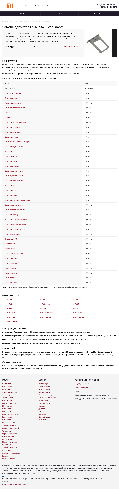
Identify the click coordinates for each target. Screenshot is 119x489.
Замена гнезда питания (14, 147)
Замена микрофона (12, 156)
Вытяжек (5, 456)
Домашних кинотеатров (11, 453)
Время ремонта (44, 389)
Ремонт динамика (11, 258)
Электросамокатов (9, 425)
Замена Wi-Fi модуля (13, 93)
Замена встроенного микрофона (17, 200)
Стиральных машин (9, 392)
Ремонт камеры (11, 263)
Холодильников (8, 398)
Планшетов (6, 384)
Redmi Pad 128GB (46, 313)
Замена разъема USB (13, 132)
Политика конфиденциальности (14, 484)
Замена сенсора (11, 283)
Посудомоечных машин (11, 414)
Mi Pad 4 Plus (45, 304)
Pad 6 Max (43, 308)
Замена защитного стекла (15, 210)
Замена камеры (11, 151)
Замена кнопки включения (15, 181)
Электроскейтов (8, 431)
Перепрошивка (10, 244)
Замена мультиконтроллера (15, 122)
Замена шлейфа (11, 137)
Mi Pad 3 (76, 300)
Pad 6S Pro (77, 308)
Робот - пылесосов (9, 403)
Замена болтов (11, 195)
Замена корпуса (11, 161)
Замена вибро (10, 190)
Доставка (41, 409)
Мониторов (6, 411)
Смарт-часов (7, 400)
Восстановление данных (47, 395)
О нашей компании (45, 417)
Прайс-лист (42, 414)
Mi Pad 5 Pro (11, 308)
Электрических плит (10, 448)
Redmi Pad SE (12, 322)
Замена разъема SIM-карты (15, 224)
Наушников (6, 420)
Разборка (8, 117)
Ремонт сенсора (11, 278)
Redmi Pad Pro (45, 317)
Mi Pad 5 (76, 304)
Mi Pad (9, 300)
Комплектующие (44, 403)
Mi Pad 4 (10, 304)
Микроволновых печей (10, 428)
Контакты (97, 13)
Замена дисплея (11, 98)
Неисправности (44, 392)
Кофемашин (7, 417)
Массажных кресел (9, 442)
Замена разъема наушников (15, 229)
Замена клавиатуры (12, 215)
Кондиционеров (8, 436)
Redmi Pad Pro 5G (79, 317)
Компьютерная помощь (47, 398)
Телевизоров (7, 395)
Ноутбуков (6, 389)
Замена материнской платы (15, 108)
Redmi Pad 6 (77, 313)
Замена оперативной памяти (16, 219)
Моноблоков (7, 406)
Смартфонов (7, 386)
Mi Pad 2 (43, 300)
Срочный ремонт (44, 386)
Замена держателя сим (14, 176)
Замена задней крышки (14, 171)
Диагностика (43, 400)
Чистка (7, 113)
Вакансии (42, 420)
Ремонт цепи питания (13, 103)
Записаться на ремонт (72, 47)
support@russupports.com (84, 387)
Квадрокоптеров (8, 423)
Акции (40, 411)
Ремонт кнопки (10, 268)
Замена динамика (12, 166)
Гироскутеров (7, 439)
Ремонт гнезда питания (14, 253)
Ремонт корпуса (11, 273)
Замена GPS (10, 185)
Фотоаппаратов (8, 450)
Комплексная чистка (12, 234)
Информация (43, 384)
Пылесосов (6, 409)
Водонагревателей (9, 459)
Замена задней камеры (14, 205)
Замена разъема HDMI (13, 127)
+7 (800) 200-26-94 (107, 4)
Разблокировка (10, 249)
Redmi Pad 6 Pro (13, 317)
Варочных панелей (9, 434)
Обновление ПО (11, 239)
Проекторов (6, 445)
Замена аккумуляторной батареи (17, 142)
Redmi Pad (11, 313)
